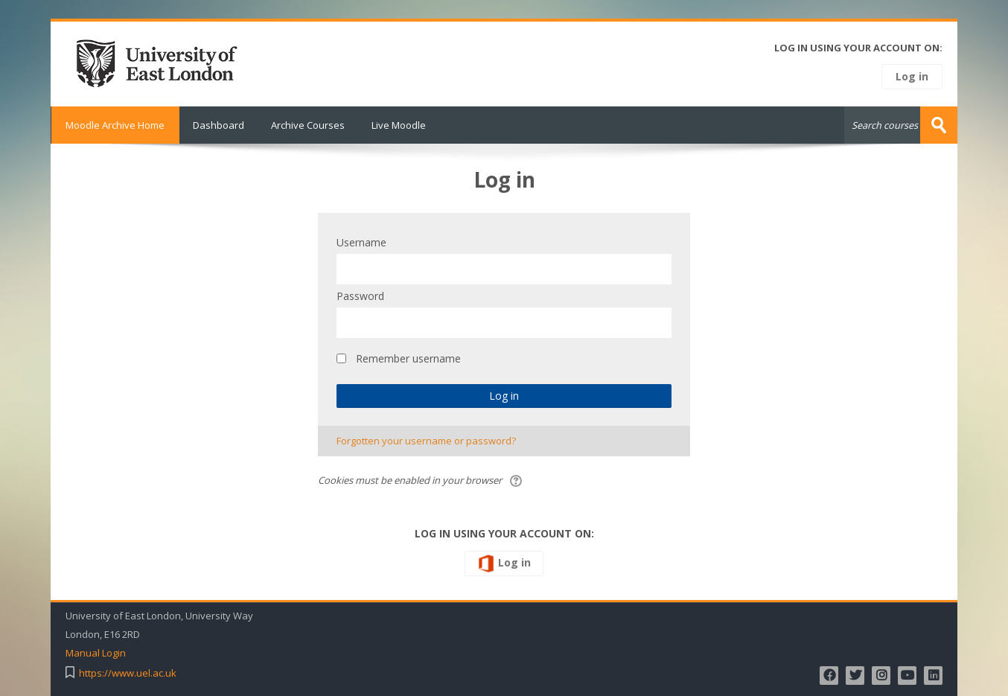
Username (361, 242)
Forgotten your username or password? (426, 440)
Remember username (408, 358)
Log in (912, 76)
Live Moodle (398, 125)
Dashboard (218, 125)
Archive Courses (308, 125)
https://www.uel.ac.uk (127, 673)
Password (360, 296)
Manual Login (96, 653)
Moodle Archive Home (115, 125)
